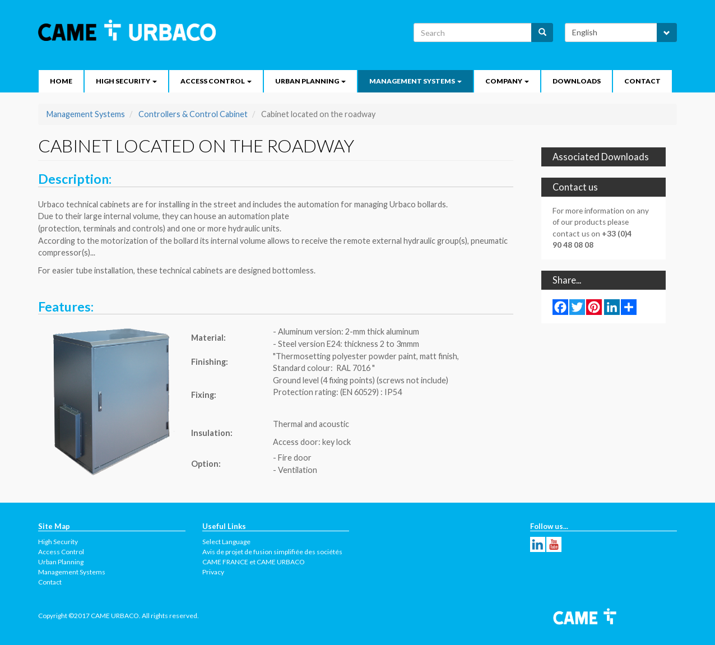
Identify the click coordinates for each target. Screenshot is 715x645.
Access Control (216, 81)
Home (61, 81)
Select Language (226, 541)
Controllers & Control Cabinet (193, 114)
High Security (58, 541)
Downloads (576, 81)
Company (507, 81)
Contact (642, 81)
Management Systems (415, 81)
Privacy (213, 572)
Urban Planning (310, 81)
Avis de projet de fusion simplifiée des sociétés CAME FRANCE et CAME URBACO (272, 556)
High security (126, 81)
